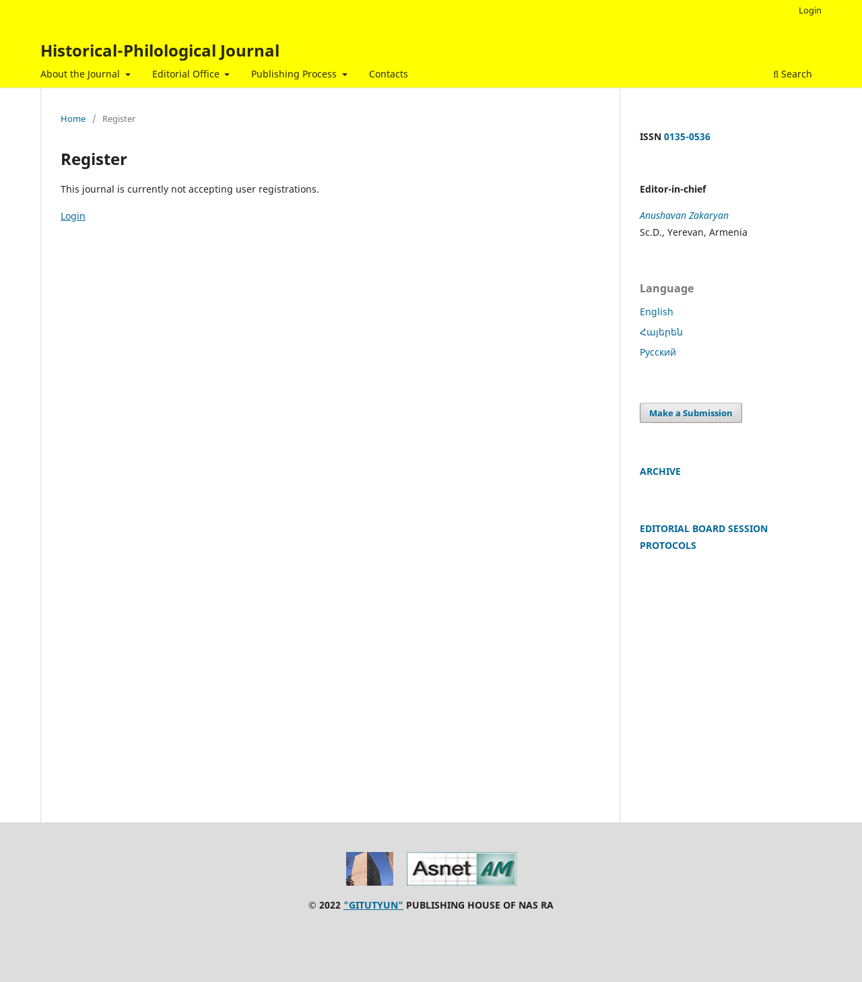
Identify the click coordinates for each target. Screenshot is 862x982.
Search (792, 73)
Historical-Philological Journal (159, 50)
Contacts (388, 73)
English (656, 311)
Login (810, 10)
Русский (658, 352)
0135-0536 (687, 136)
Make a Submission (691, 413)
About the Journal (81, 73)
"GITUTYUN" (373, 904)
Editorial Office (187, 73)
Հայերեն (661, 331)
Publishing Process (295, 73)
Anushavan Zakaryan (684, 215)
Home (73, 118)
